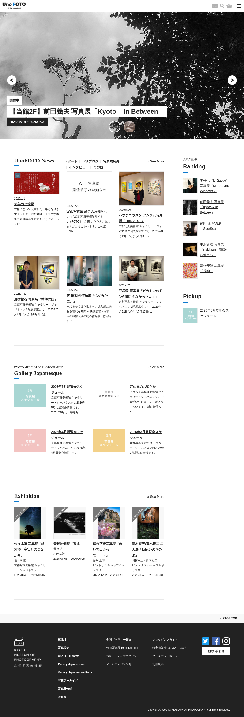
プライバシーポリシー (166, 656)
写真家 (62, 697)
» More (155, 161)
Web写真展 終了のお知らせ (87, 211)
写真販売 (63, 647)
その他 (98, 167)
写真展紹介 (111, 161)
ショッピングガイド (165, 639)
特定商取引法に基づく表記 (169, 647)
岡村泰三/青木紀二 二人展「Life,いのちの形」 (147, 549)
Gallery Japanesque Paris (75, 672)
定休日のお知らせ (143, 387)
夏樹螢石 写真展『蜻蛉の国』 (36, 299)
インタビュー (79, 167)
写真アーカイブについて (121, 656)
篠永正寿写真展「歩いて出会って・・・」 (107, 549)
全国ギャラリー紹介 (118, 639)
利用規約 (158, 664)
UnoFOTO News (68, 656)
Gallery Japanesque (71, 664)
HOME (62, 639)
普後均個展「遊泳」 (68, 544)
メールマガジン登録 (118, 664)
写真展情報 (65, 689)
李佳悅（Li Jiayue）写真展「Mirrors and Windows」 (215, 186)
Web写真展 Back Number (122, 647)
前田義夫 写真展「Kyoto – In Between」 (212, 207)
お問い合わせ (215, 651)
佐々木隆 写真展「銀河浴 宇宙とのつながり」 (29, 549)
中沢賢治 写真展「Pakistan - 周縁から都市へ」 (214, 249)
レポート (70, 161)
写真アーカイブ (68, 680)
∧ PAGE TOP (228, 618)
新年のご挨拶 (24, 204)
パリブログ (90, 161)
